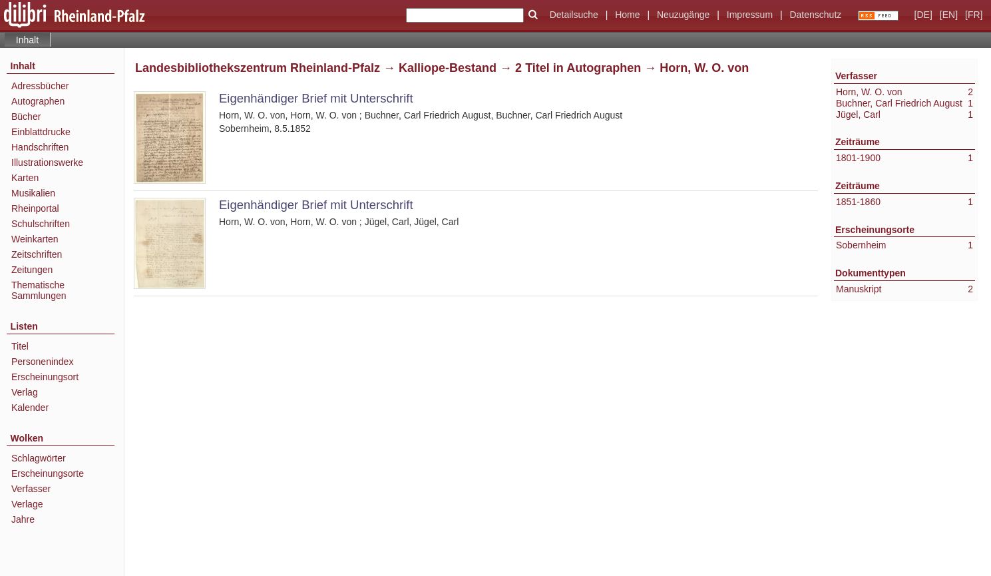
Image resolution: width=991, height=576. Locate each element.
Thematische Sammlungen (39, 290)
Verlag (24, 392)
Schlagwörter (38, 458)
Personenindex (42, 361)
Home (627, 14)
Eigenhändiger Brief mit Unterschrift (316, 98)
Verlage (27, 504)
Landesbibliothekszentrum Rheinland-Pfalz (257, 68)
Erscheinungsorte (47, 473)
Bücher (26, 116)
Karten (25, 177)
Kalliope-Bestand (447, 68)
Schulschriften (40, 223)
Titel (20, 346)
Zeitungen (32, 269)
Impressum (750, 14)
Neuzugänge (683, 14)
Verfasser (31, 488)
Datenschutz (815, 14)
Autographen (38, 101)
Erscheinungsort (45, 377)
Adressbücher (40, 86)
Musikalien (33, 193)
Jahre (23, 519)
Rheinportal (35, 208)
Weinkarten (35, 239)
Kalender (30, 407)
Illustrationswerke (47, 162)
